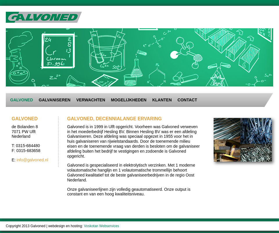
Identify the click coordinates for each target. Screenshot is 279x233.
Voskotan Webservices (101, 226)
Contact (187, 100)
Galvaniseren (54, 100)
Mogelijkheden (128, 100)
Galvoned (21, 100)
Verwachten (90, 100)
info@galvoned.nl (32, 160)
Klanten (162, 100)
